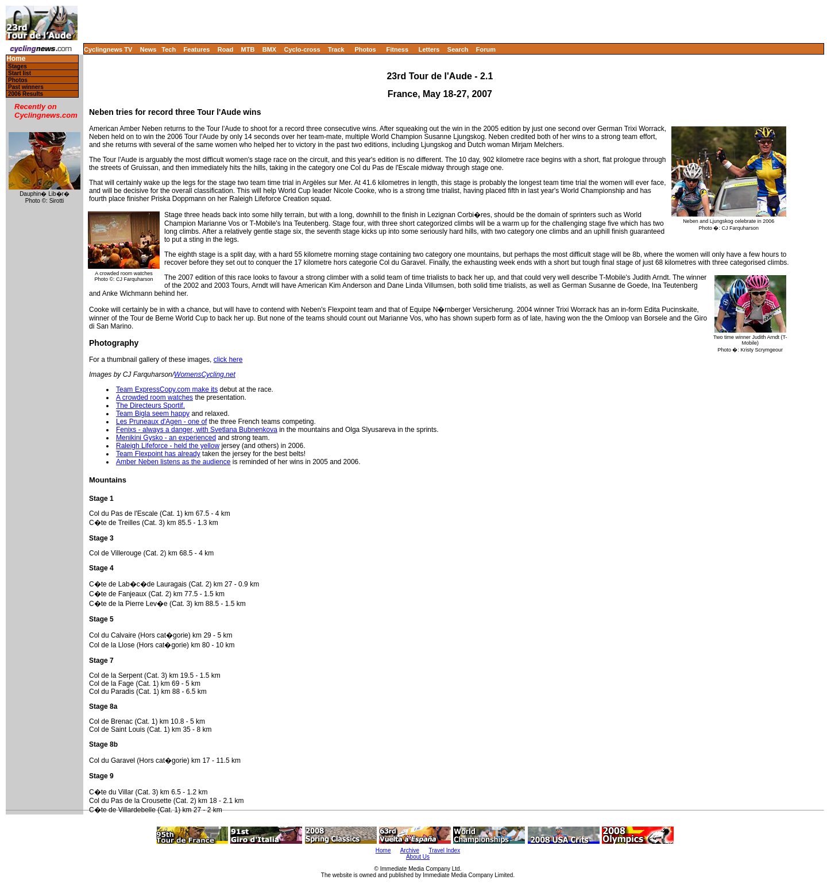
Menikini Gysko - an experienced (166, 438)
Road (226, 49)
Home (15, 59)
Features (197, 49)
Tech (168, 49)
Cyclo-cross (302, 49)
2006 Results (25, 94)
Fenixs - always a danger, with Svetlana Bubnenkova (196, 430)
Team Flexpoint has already (158, 454)
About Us (418, 857)
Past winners (26, 87)
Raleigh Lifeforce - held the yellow (167, 446)
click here (228, 360)
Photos (365, 49)
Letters (429, 49)
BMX (269, 49)
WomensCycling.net (204, 374)
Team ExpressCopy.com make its (167, 389)
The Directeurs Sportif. (150, 406)
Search (458, 49)
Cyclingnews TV (108, 49)
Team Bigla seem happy (153, 414)
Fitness (397, 49)
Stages (17, 66)
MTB (248, 49)
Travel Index (445, 850)
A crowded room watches (154, 397)
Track (336, 49)
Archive (409, 850)
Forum (486, 49)
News (148, 49)
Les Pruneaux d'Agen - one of (161, 422)
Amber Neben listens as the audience (173, 462)
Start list (19, 73)
